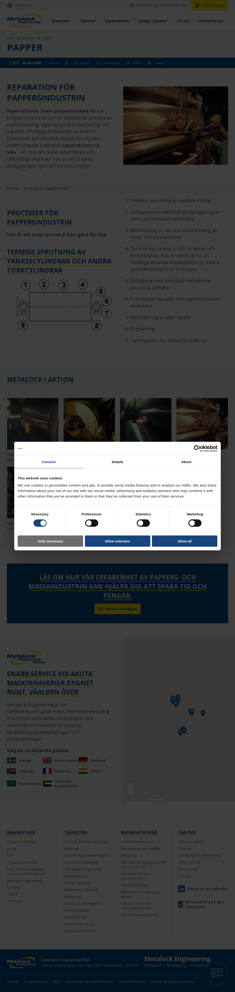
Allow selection (117, 541)
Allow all (185, 541)
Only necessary (50, 541)
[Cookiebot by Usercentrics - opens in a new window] (197, 448)
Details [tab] (117, 462)
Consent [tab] (49, 462)
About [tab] (186, 462)
